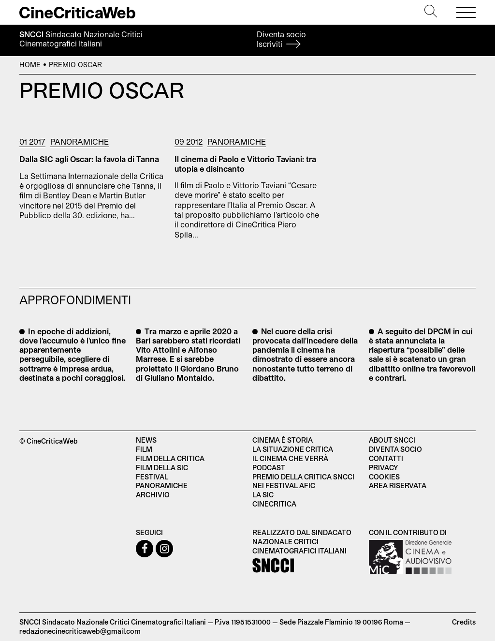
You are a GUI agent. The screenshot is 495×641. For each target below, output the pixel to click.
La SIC (263, 495)
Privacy (383, 467)
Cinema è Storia (282, 440)
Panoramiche (79, 141)
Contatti (386, 458)
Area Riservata (397, 485)
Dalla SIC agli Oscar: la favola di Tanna (89, 159)
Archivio (153, 495)
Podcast (268, 467)
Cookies (384, 477)
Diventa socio (281, 39)
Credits (464, 622)
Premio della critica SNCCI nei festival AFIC (303, 481)
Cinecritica (274, 504)
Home (30, 64)
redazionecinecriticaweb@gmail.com (80, 631)
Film (144, 449)
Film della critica (170, 458)
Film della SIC (162, 467)
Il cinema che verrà (290, 458)
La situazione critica (292, 449)
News (146, 440)
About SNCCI (392, 440)
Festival (152, 477)
